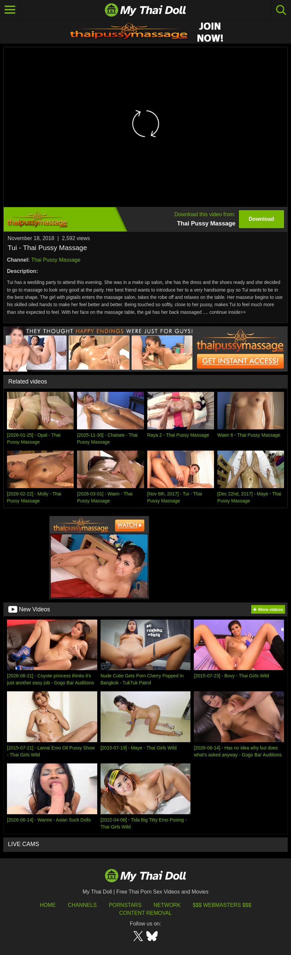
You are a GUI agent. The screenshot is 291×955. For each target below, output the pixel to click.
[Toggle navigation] (10, 10)
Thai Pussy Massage (56, 260)
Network (167, 905)
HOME (48, 905)
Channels (82, 905)
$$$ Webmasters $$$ (222, 905)
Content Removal (145, 913)
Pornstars (125, 905)
